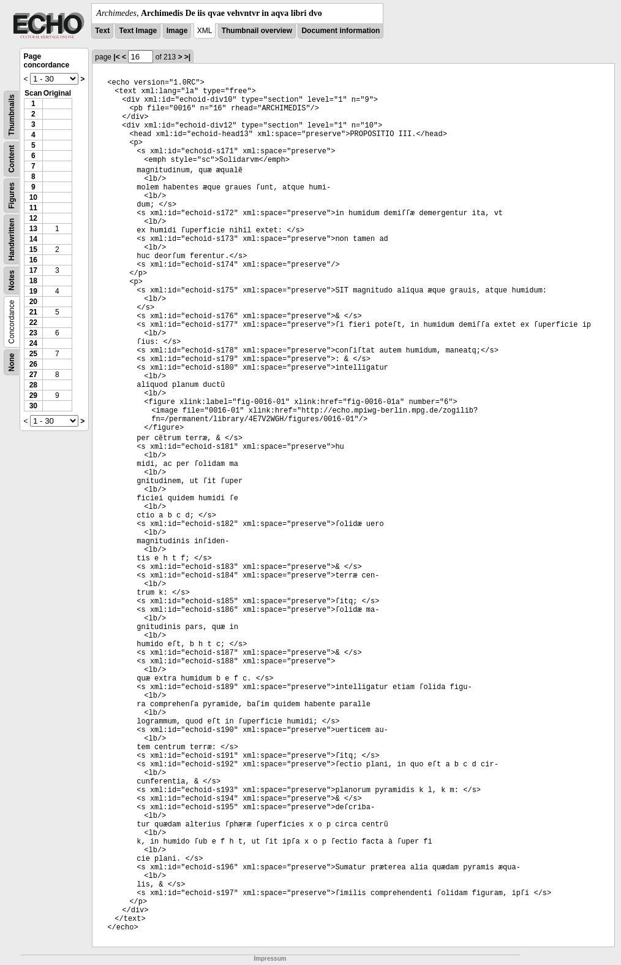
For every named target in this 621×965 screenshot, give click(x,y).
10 (33, 197)
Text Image (138, 30)
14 (33, 239)
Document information (340, 30)
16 (33, 260)
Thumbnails (11, 114)
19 (33, 291)
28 (33, 385)
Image (177, 30)
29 (33, 395)
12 (33, 218)
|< (116, 57)
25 (33, 353)
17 (33, 270)
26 (33, 364)
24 (33, 343)
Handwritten (11, 239)
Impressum (270, 958)
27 (33, 374)
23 (33, 333)
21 (33, 312)
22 (33, 322)
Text (102, 30)
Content (11, 159)
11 (33, 208)
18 (33, 281)
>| (187, 57)
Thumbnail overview (257, 30)
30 (33, 406)
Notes (11, 280)
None (11, 362)
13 (33, 228)
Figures (11, 195)
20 (33, 301)
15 (33, 249)
